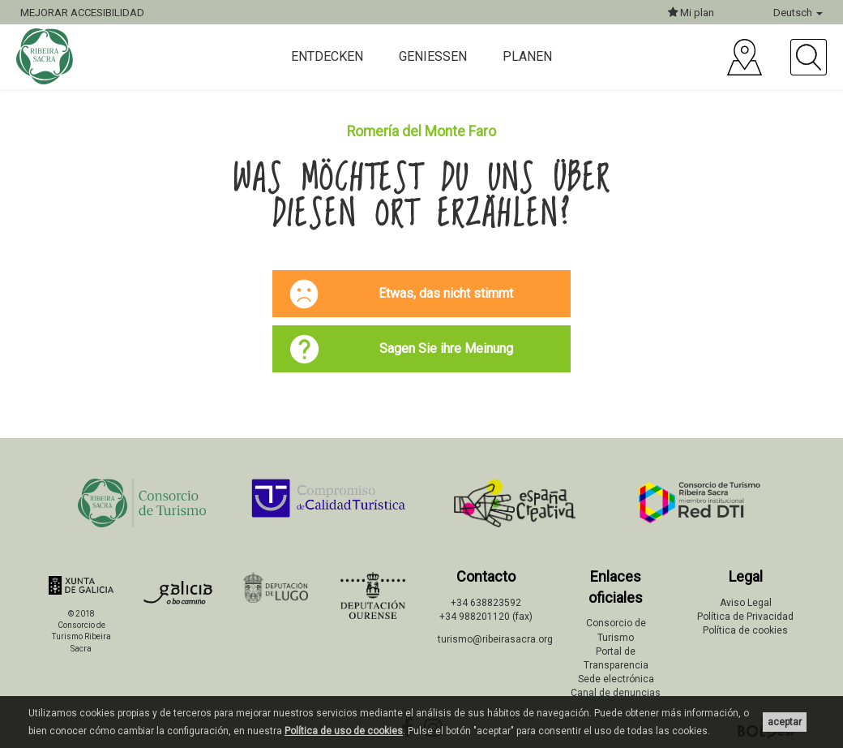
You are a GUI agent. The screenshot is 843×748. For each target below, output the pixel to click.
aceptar (785, 722)
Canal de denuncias (616, 693)
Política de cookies (745, 630)
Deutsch (798, 12)
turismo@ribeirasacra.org (495, 639)
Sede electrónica (616, 679)
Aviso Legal (746, 602)
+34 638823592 (486, 602)
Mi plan (691, 12)
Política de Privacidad (745, 616)
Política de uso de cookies (344, 731)
